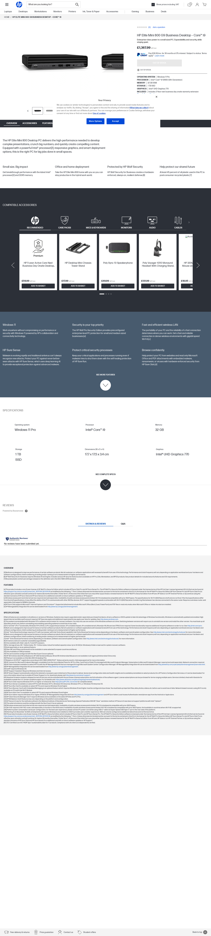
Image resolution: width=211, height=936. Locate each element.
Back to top (200, 932)
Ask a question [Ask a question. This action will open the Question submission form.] (159, 27)
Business (150, 11)
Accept (115, 121)
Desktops (23, 11)
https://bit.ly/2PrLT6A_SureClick (66, 682)
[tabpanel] (105, 265)
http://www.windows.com (109, 619)
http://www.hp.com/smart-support (78, 675)
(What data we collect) (139, 108)
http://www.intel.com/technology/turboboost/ (102, 639)
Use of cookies (99, 113)
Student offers (89, 932)
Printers (72, 11)
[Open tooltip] (26, 511)
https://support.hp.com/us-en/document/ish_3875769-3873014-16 (27, 592)
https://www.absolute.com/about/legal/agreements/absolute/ (78, 680)
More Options (95, 121)
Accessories (112, 11)
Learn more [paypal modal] (159, 56)
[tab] (35, 222)
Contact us (68, 932)
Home (7, 17)
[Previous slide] (28, 111)
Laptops (8, 11)
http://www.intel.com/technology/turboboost (170, 632)
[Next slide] (198, 265)
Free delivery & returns (19, 932)
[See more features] (105, 382)
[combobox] (50, 4)
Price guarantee (46, 932)
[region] (106, 111)
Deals (163, 11)
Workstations (40, 11)
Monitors (57, 11)
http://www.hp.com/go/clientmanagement (63, 607)
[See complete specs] (106, 481)
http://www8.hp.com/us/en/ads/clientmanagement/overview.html (181, 665)
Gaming (135, 11)
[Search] (77, 4)
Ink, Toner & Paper (91, 11)
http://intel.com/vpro (194, 626)
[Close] (156, 97)
